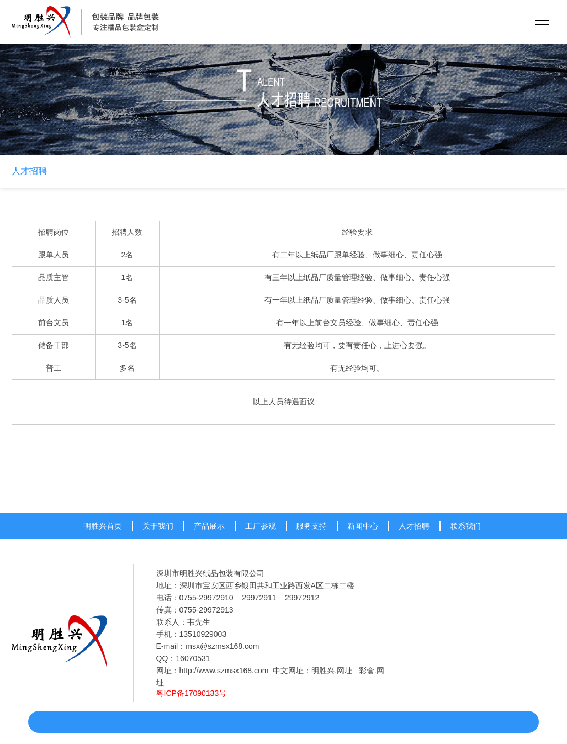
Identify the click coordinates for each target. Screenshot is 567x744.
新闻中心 (362, 525)
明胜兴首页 (102, 525)
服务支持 (311, 525)
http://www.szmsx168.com (224, 670)
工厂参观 (260, 525)
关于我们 (157, 525)
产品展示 (209, 525)
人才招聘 (29, 171)
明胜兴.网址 (331, 670)
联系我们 (465, 525)
